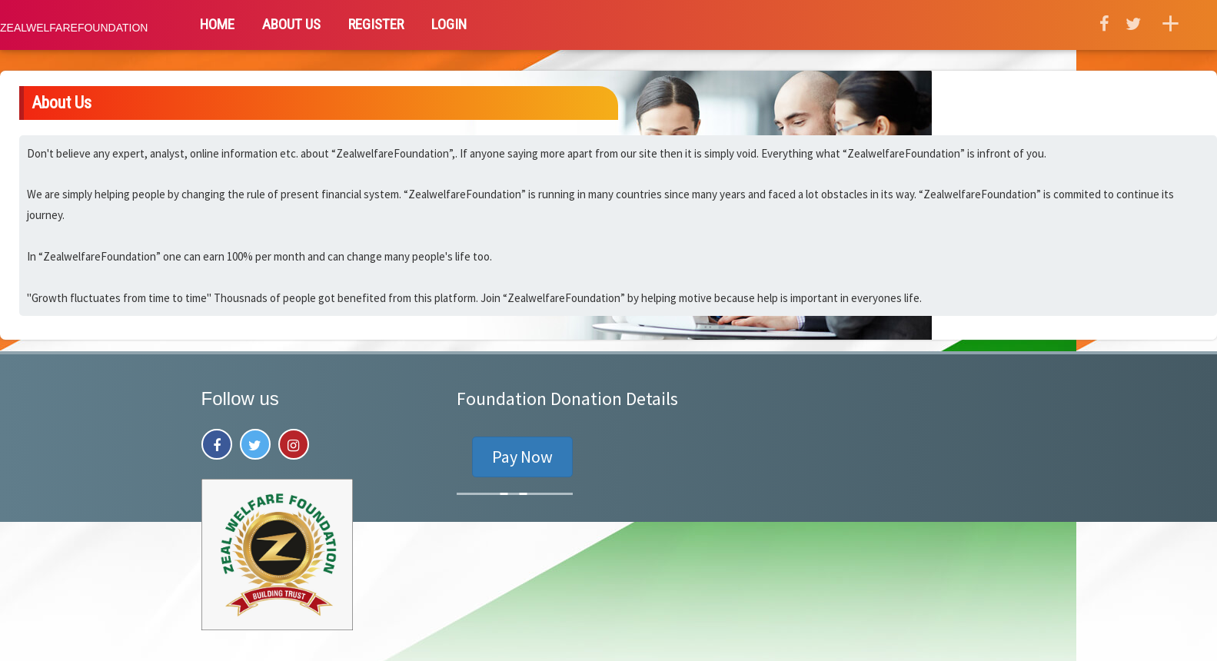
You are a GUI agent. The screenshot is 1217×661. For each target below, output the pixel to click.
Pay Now (522, 456)
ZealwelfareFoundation (74, 28)
